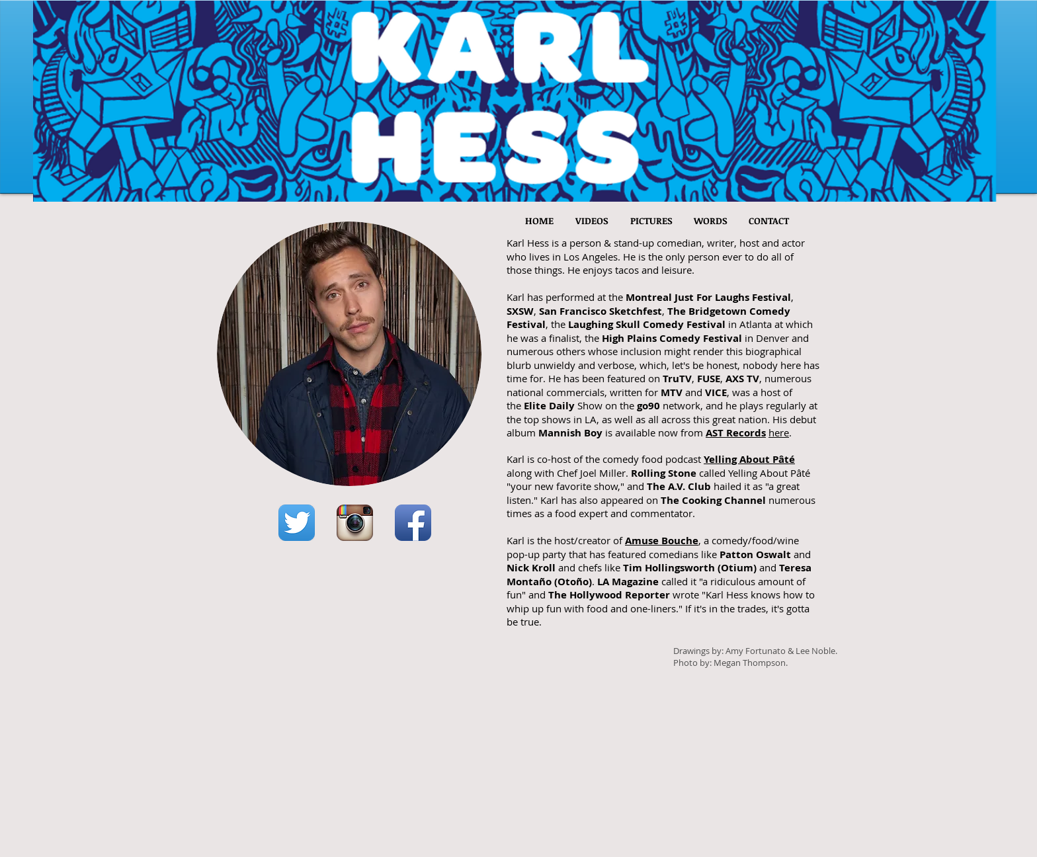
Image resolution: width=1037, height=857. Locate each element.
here (778, 432)
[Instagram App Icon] (355, 523)
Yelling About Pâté (749, 459)
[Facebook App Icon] (413, 523)
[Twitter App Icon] (296, 523)
